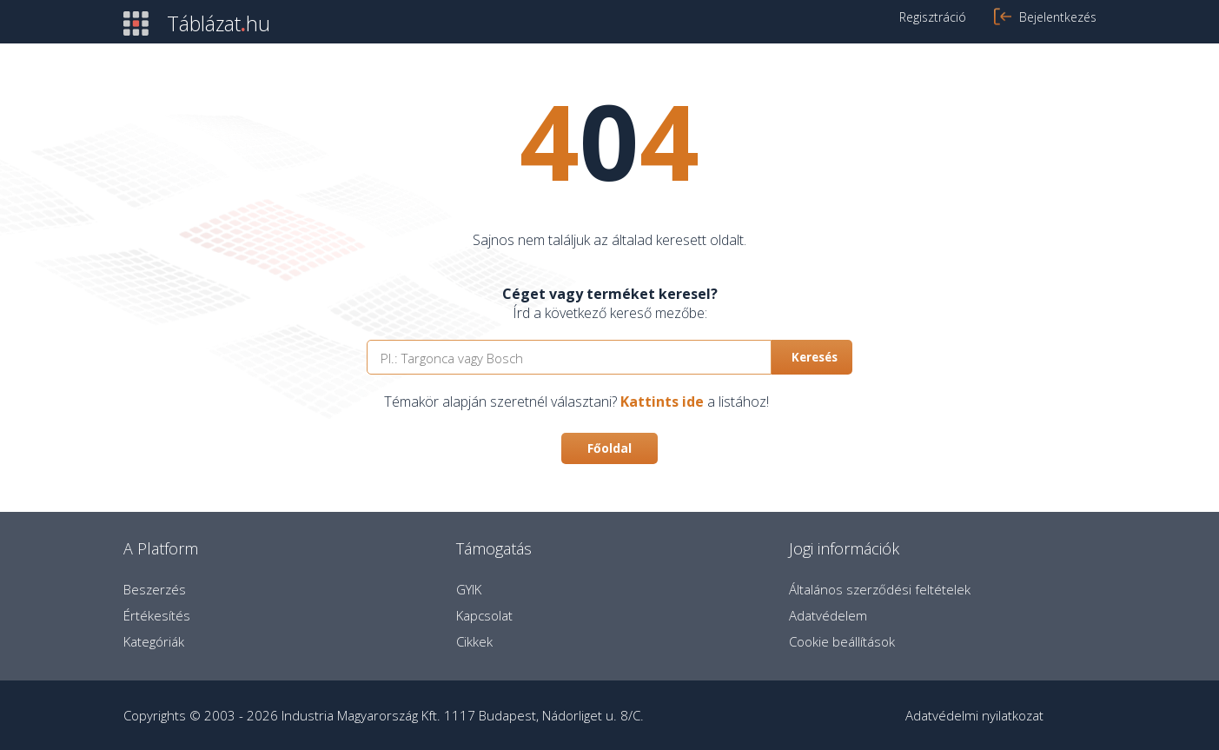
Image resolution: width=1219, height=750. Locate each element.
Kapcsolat (484, 615)
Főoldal (609, 448)
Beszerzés (154, 589)
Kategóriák (153, 641)
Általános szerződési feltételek (880, 589)
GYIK (468, 589)
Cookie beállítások (842, 641)
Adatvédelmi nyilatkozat (974, 715)
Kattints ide (662, 401)
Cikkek (474, 641)
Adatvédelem (828, 615)
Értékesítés (156, 615)
